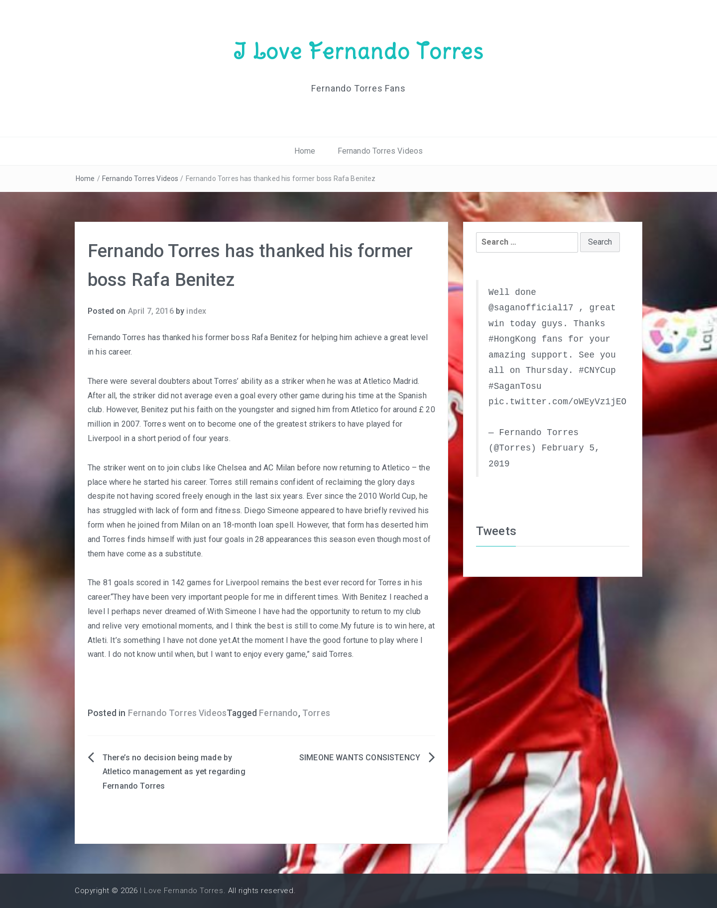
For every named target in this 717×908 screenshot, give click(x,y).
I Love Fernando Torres (358, 51)
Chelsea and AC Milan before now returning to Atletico (314, 467)
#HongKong (512, 339)
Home (305, 151)
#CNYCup (597, 370)
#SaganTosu (515, 386)
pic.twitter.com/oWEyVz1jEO (557, 402)
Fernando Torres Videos (380, 151)
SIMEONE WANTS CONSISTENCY (359, 757)
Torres (316, 713)
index (196, 311)
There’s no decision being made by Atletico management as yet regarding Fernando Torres (174, 772)
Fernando (278, 713)
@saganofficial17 (531, 308)
